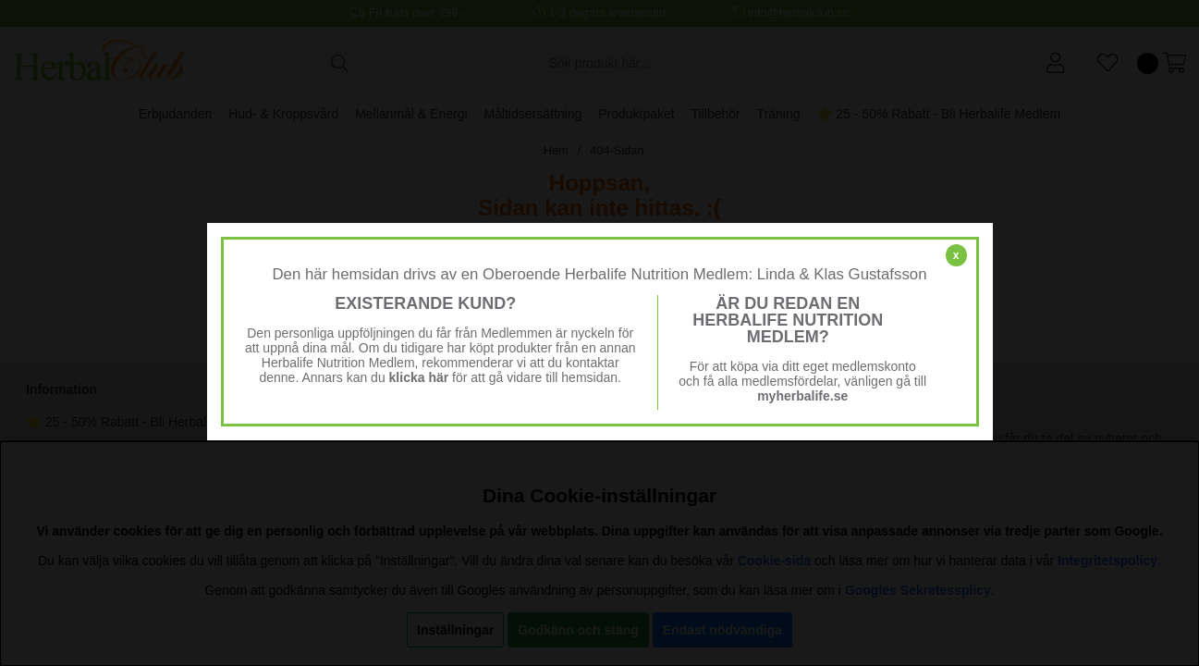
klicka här (419, 377)
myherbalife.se (802, 395)
